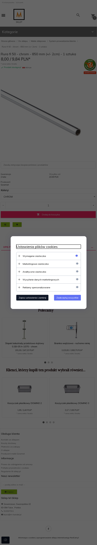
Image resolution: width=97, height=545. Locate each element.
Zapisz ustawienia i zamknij (32, 297)
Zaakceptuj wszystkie (67, 297)
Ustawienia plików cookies (37, 247)
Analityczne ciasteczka (34, 271)
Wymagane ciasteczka (34, 255)
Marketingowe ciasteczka (36, 263)
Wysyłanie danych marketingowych (41, 279)
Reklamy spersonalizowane (36, 287)
